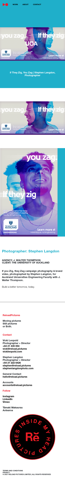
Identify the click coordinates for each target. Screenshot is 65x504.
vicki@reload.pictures (15, 349)
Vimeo (6, 402)
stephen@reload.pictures (17, 366)
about (26, 5)
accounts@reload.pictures (17, 385)
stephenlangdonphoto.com (18, 368)
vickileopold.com (12, 352)
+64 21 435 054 (11, 346)
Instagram (8, 396)
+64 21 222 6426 (12, 363)
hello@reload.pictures (15, 377)
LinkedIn (8, 399)
